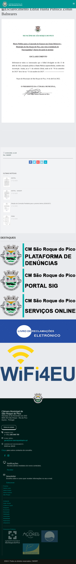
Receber (10, 470)
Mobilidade (6, 518)
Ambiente (6, 501)
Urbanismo (6, 523)
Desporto (6, 507)
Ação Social (7, 503)
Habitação (6, 514)
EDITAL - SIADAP (16, 191)
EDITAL (13, 178)
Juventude (6, 516)
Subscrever (10, 483)
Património (6, 520)
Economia (6, 510)
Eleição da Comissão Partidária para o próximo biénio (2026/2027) (31, 203)
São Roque (6, 495)
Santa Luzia (7, 488)
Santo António (7, 492)
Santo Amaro (7, 490)
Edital (13, 216)
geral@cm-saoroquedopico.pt (15, 440)
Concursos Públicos (9, 529)
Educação (6, 512)
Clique (4, 450)
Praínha (5, 486)
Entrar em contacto (9, 427)
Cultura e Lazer (8, 505)
